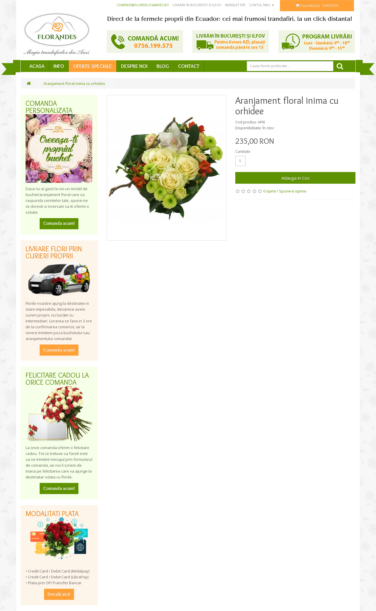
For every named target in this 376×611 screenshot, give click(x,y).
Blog (163, 66)
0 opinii (269, 191)
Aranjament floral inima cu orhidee (74, 83)
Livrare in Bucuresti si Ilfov (197, 5)
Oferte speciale (92, 66)
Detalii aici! (59, 594)
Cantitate (242, 151)
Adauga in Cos (295, 178)
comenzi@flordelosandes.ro (143, 5)
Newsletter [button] (235, 5)
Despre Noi (134, 66)
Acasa (36, 66)
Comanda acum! (59, 223)
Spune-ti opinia (292, 191)
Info (58, 66)
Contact (188, 66)
